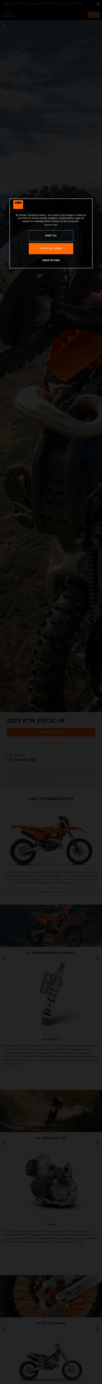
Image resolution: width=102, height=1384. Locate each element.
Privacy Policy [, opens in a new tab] (49, 224)
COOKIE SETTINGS (51, 260)
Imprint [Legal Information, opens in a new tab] (55, 224)
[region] (51, 233)
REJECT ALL (51, 236)
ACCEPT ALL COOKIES (51, 248)
